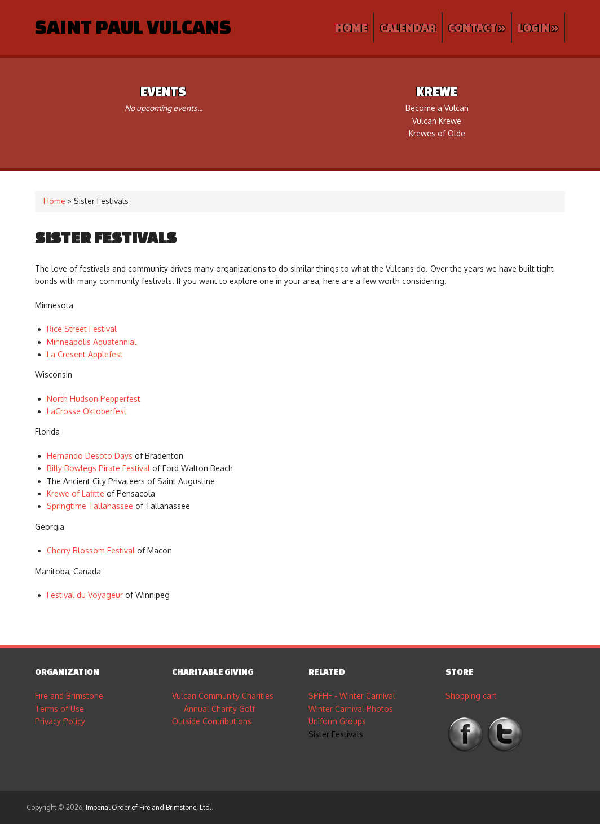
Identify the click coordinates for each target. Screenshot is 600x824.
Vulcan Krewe (436, 121)
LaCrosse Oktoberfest (87, 411)
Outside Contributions (212, 721)
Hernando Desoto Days (90, 455)
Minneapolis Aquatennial (91, 342)
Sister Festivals (335, 734)
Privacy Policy (60, 721)
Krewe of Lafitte (75, 493)
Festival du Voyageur (85, 595)
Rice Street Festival (82, 329)
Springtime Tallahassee (90, 506)
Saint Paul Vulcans (133, 26)
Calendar (408, 27)
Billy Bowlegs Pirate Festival (98, 468)
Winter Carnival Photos (350, 709)
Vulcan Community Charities (222, 696)
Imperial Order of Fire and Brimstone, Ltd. (148, 807)
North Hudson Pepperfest (93, 399)
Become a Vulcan (437, 108)
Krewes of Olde (437, 133)
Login (538, 27)
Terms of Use (59, 709)
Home (352, 27)
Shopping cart (471, 696)
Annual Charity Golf (219, 709)
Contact (476, 27)
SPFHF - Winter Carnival (351, 696)
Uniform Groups (337, 721)
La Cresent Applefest (85, 354)
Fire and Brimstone (69, 696)
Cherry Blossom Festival (91, 550)
